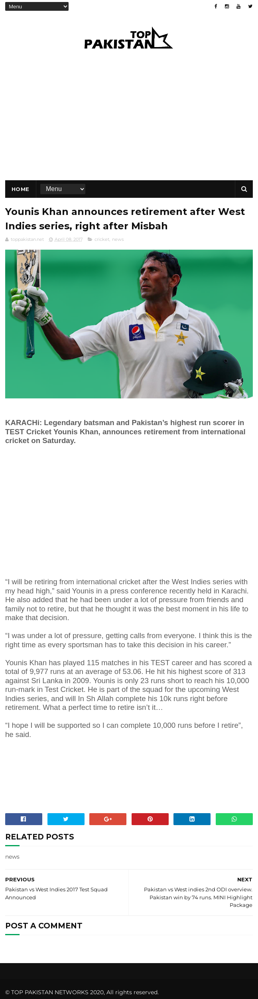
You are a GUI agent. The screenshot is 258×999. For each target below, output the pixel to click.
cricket (102, 239)
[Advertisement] (72, 519)
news (118, 239)
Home (21, 189)
